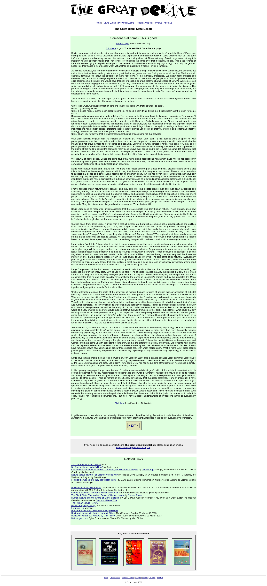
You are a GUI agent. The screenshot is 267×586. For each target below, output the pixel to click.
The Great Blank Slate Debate (86, 464)
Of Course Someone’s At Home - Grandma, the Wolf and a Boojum (104, 469)
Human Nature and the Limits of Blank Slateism (95, 497)
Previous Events (126, 22)
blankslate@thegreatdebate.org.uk (133, 447)
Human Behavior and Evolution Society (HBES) (94, 510)
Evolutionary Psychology (83, 505)
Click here (111, 48)
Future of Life (77, 508)
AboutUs (168, 22)
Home (98, 22)
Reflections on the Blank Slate (86, 487)
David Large (148, 469)
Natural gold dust (79, 518)
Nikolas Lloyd (122, 43)
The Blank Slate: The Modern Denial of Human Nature (97, 495)
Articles (148, 22)
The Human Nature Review (84, 503)
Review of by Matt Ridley (93, 513)
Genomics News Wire (106, 500)
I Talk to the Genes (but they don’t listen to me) (94, 480)
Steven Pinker (135, 495)
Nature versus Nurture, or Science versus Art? (94, 474)
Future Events (109, 22)
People (139, 22)
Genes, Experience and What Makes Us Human (95, 492)
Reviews (158, 22)
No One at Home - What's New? (87, 467)
